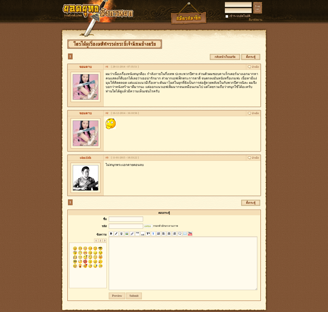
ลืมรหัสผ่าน (255, 19)
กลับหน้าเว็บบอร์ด (225, 57)
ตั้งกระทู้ (250, 57)
